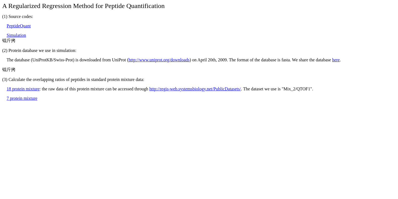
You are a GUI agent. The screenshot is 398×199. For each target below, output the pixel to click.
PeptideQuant (19, 25)
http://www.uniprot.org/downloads (159, 59)
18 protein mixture (23, 89)
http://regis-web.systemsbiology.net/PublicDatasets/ (195, 89)
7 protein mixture (22, 98)
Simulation (16, 35)
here (336, 59)
